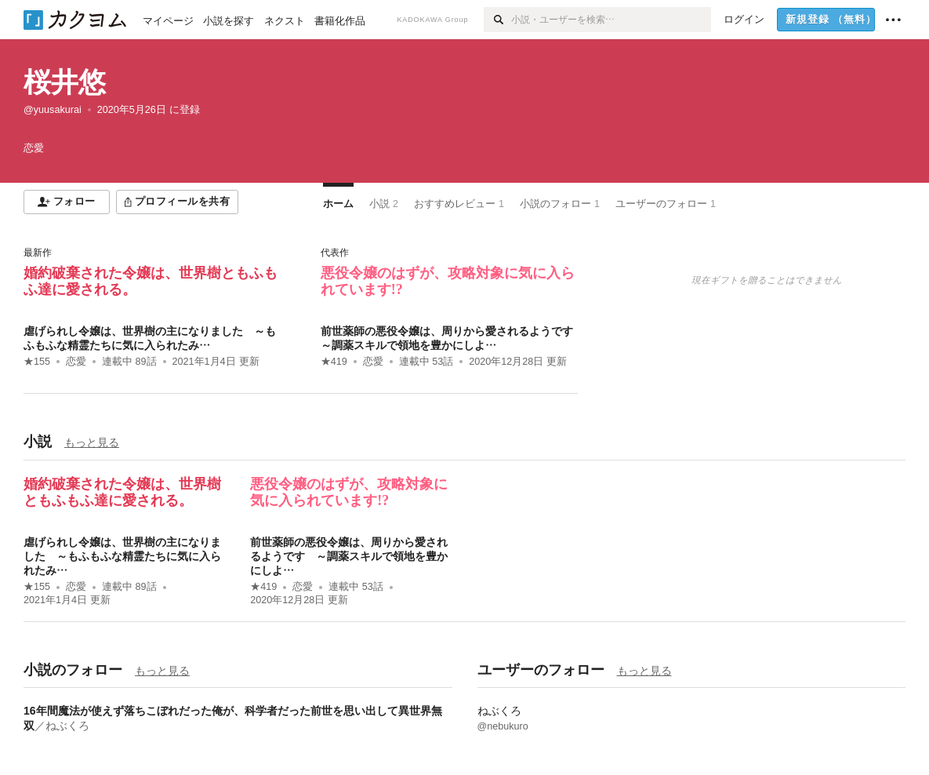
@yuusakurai (53, 109)
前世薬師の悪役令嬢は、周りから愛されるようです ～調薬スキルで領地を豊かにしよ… (349, 556)
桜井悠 (65, 82)
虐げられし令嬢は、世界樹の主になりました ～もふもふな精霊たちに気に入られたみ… (122, 556)
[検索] (497, 19)
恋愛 (76, 361)
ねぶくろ (67, 725)
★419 (334, 361)
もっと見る (91, 442)
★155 (37, 361)
